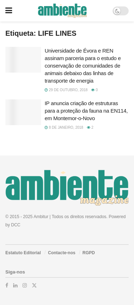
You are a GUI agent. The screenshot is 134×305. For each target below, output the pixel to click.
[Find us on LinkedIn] (15, 285)
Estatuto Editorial (23, 252)
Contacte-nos (61, 252)
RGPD (89, 252)
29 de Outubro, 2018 (66, 90)
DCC (15, 224)
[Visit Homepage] (62, 11)
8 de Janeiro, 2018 (64, 127)
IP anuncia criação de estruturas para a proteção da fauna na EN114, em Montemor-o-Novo (86, 110)
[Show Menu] (8, 10)
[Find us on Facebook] (6, 285)
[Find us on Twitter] (34, 285)
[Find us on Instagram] (25, 285)
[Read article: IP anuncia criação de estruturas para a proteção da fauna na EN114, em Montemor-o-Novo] (23, 112)
